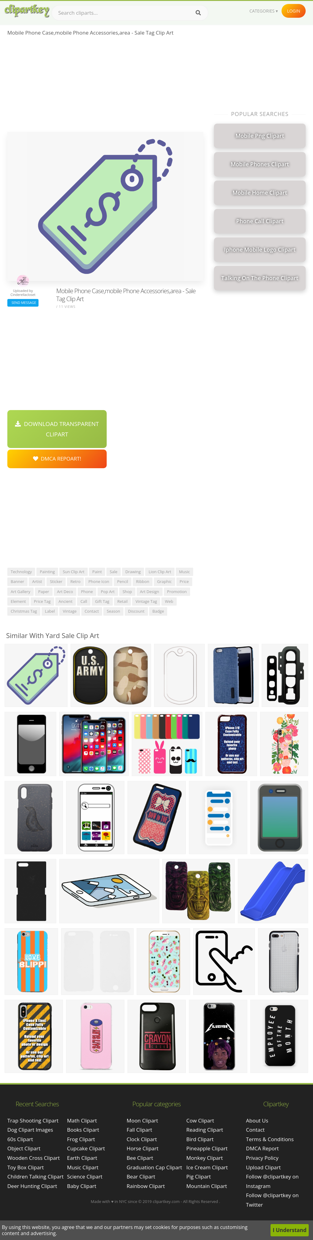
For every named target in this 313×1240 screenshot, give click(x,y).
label (50, 611)
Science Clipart (84, 1176)
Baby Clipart (81, 1186)
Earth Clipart (82, 1157)
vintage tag (146, 601)
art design (149, 591)
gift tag (102, 601)
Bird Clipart (200, 1139)
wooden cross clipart (33, 1157)
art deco (65, 591)
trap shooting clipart (32, 1120)
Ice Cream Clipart (207, 1167)
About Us (257, 1120)
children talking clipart (35, 1176)
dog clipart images (30, 1129)
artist (37, 581)
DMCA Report (262, 1148)
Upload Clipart (263, 1167)
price (184, 581)
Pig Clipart (198, 1176)
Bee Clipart (140, 1157)
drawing (133, 571)
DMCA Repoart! (57, 458)
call (83, 601)
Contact (255, 1129)
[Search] (198, 13)
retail (122, 601)
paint (97, 571)
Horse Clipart (142, 1148)
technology (21, 571)
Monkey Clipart (204, 1157)
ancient (66, 601)
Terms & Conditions (270, 1139)
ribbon (142, 581)
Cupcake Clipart (86, 1148)
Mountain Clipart (206, 1186)
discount (136, 611)
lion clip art (160, 571)
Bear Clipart (141, 1176)
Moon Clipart (142, 1120)
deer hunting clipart (32, 1186)
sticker (56, 581)
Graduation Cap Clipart (154, 1167)
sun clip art (73, 571)
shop (127, 591)
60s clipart (20, 1139)
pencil (122, 581)
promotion (177, 591)
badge (158, 611)
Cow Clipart (200, 1120)
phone (87, 591)
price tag (42, 601)
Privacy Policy (262, 1157)
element (18, 601)
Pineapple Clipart (207, 1148)
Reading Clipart (204, 1129)
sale (113, 571)
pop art (108, 591)
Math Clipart (82, 1120)
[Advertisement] (105, 86)
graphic (164, 581)
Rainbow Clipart (146, 1186)
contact (92, 611)
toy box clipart (25, 1167)
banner (17, 581)
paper (43, 591)
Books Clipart (83, 1129)
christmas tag (24, 611)
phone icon (98, 581)
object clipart (23, 1148)
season (113, 611)
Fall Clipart (139, 1129)
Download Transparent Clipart (57, 429)
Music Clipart (82, 1167)
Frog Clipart (81, 1139)
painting (47, 571)
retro (75, 581)
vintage (69, 611)
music (184, 571)
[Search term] (129, 13)
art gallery (20, 591)
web (169, 601)
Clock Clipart (142, 1139)
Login (293, 11)
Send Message (23, 302)
